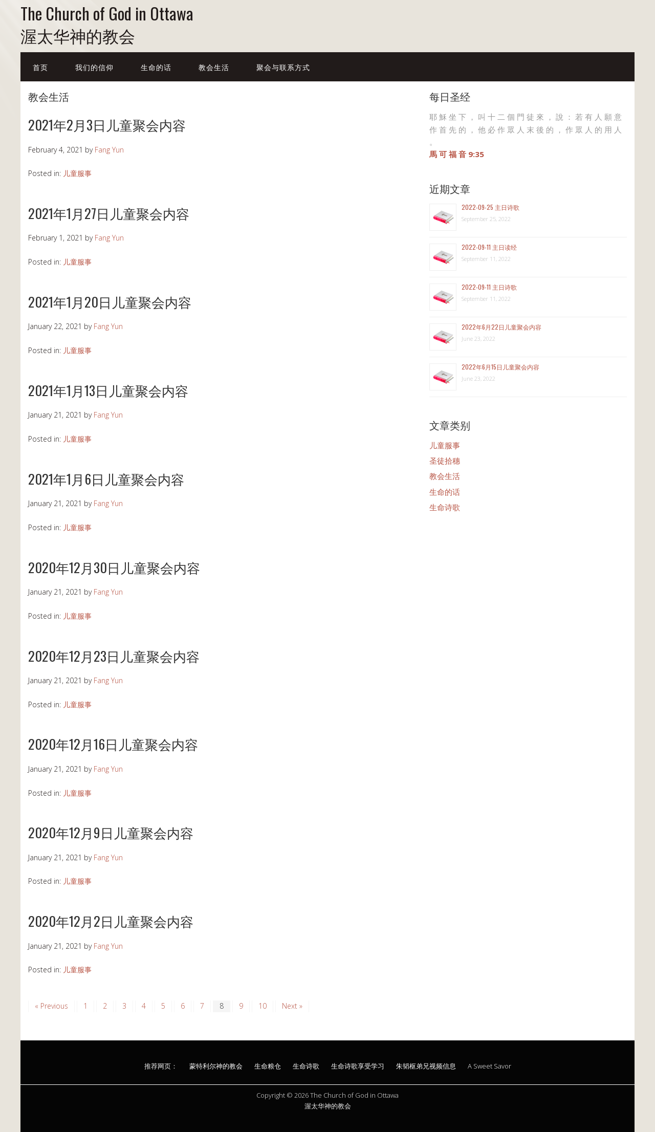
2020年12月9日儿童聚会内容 (110, 832)
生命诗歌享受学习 (357, 1066)
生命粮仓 (267, 1066)
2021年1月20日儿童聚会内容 (109, 302)
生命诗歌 (444, 507)
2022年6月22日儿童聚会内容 (501, 326)
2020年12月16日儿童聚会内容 (113, 744)
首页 (40, 66)
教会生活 (214, 66)
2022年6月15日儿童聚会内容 (500, 366)
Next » (292, 1006)
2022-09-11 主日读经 (489, 247)
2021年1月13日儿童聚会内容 (108, 390)
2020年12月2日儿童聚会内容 (110, 921)
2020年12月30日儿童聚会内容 (114, 567)
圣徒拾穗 (444, 460)
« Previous (51, 1006)
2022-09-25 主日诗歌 (490, 207)
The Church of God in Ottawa (106, 13)
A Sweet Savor (489, 1066)
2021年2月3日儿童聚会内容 (107, 125)
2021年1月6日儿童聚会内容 (106, 479)
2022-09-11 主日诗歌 (489, 286)
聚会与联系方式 (283, 66)
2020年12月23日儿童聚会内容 (114, 656)
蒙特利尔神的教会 (216, 1066)
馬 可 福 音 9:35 (456, 154)
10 (262, 1006)
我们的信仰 (94, 66)
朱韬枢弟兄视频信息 (426, 1066)
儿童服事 (77, 173)
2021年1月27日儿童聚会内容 (108, 213)
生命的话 (156, 66)
